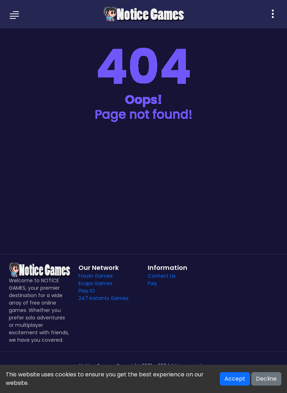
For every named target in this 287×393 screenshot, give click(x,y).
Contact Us (162, 275)
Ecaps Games (95, 283)
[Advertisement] (143, 193)
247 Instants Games (103, 298)
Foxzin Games (95, 275)
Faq (152, 283)
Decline (266, 379)
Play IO (86, 290)
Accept (234, 379)
